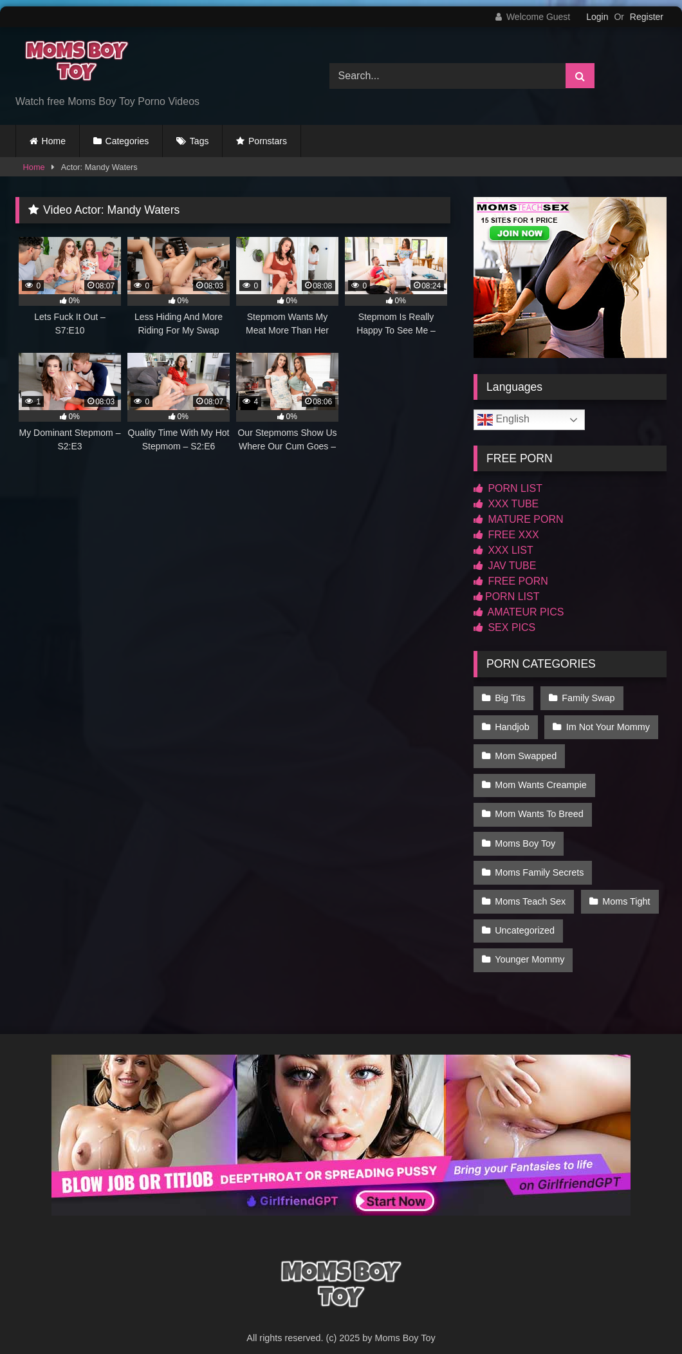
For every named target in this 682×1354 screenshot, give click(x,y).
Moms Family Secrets (539, 861)
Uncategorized (525, 915)
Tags (199, 141)
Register (646, 17)
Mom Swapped (526, 751)
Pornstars (267, 141)
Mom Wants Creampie (541, 779)
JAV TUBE (505, 565)
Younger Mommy (529, 942)
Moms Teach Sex (530, 888)
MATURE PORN (518, 519)
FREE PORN (511, 581)
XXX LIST (503, 550)
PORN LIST (508, 488)
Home (54, 141)
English (503, 420)
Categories (127, 141)
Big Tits (510, 697)
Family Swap (586, 697)
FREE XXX (506, 534)
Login (597, 17)
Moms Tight (625, 888)
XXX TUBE (506, 503)
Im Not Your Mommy (607, 724)
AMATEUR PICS (519, 611)
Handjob (512, 724)
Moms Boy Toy (525, 833)
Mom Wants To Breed (539, 806)
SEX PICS (504, 627)
